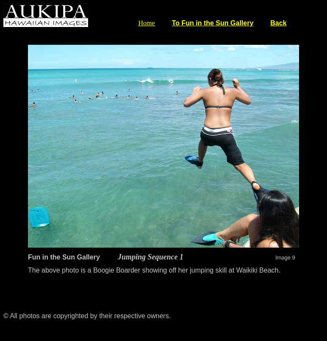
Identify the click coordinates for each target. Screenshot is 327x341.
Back (278, 23)
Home (147, 23)
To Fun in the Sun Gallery (213, 23)
